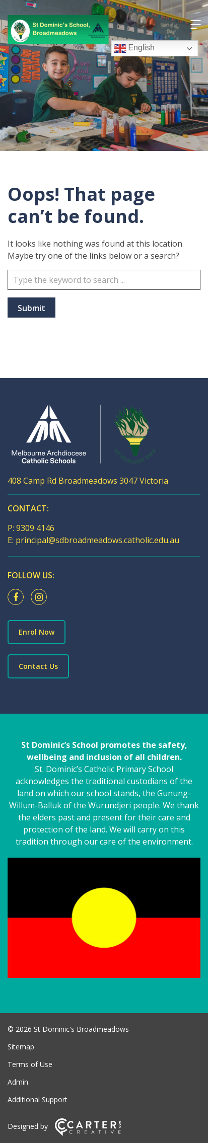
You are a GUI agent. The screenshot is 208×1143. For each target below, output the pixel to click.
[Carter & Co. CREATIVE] (88, 1133)
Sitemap (21, 1046)
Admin (18, 1082)
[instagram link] (41, 597)
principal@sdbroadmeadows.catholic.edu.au (97, 540)
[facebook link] (18, 597)
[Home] (104, 436)
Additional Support (37, 1099)
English (134, 48)
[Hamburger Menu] (195, 24)
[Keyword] (104, 280)
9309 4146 (35, 528)
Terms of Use (30, 1064)
